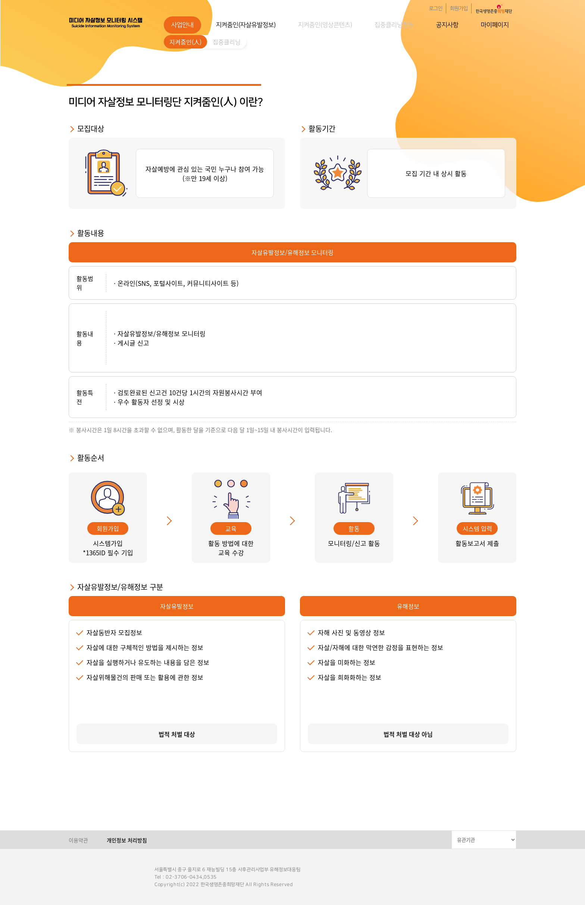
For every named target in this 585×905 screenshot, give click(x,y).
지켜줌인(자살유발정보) (246, 25)
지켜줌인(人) (185, 41)
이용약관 (78, 840)
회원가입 (459, 9)
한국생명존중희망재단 (106, 22)
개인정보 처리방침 (127, 840)
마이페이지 (495, 25)
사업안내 (182, 25)
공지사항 (447, 25)
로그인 (435, 9)
